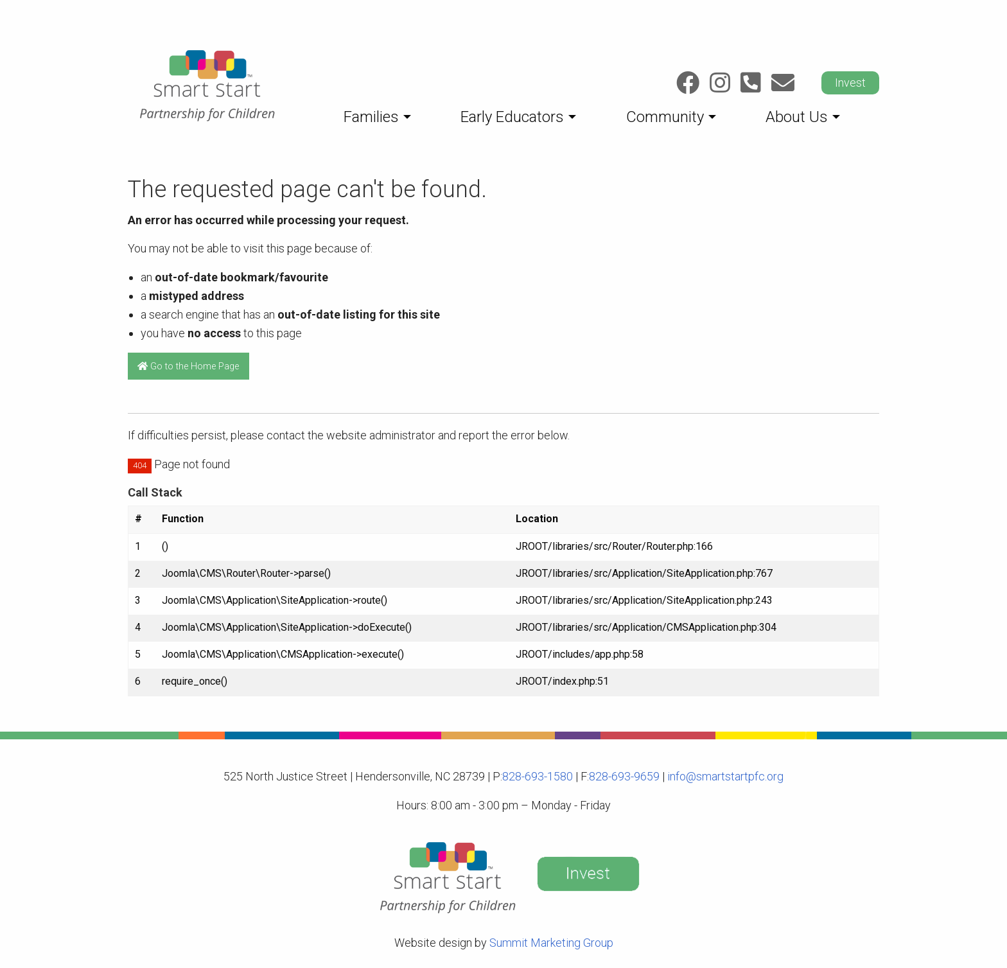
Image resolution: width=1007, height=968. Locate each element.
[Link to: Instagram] (720, 82)
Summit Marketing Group (551, 942)
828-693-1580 (537, 776)
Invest (850, 82)
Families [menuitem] (371, 117)
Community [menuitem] (665, 117)
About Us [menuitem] (797, 117)
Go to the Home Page (188, 366)
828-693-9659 (624, 776)
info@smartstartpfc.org (724, 776)
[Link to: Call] (750, 82)
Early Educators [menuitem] (512, 117)
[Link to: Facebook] (687, 82)
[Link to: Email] (782, 82)
